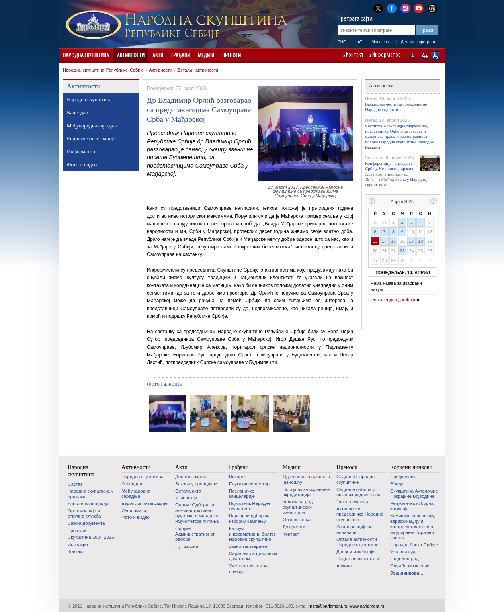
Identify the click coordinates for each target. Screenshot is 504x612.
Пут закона (186, 546)
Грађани (180, 56)
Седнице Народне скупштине (355, 479)
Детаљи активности (198, 70)
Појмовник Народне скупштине (250, 506)
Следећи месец (433, 200)
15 (393, 241)
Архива (344, 565)
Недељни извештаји (357, 558)
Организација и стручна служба (84, 513)
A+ (424, 55)
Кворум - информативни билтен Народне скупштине (253, 534)
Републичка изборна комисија (412, 506)
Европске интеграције (91, 138)
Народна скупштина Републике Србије (103, 70)
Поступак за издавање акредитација (306, 492)
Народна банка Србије (414, 544)
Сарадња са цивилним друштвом (253, 556)
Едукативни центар (249, 483)
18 (420, 241)
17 (411, 241)
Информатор (386, 55)
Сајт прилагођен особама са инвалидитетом (435, 55)
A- (413, 55)
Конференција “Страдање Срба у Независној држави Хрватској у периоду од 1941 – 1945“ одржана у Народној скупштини (396, 174)
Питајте (237, 476)
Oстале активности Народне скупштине (357, 542)
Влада (397, 483)
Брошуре (77, 530)
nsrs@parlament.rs (328, 606)
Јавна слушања (352, 501)
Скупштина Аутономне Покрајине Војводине (414, 494)
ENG (342, 42)
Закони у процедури (196, 483)
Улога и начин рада (88, 503)
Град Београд (404, 558)
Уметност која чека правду (249, 568)
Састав (75, 484)
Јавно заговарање (248, 546)
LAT (359, 42)
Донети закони (190, 476)
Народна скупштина (86, 56)
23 (402, 250)
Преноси (231, 56)
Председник (403, 476)
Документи (294, 526)
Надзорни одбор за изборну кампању (249, 518)
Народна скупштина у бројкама (90, 494)
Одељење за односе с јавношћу (306, 479)
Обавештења (297, 519)
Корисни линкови (411, 467)
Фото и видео (82, 165)
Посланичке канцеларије (242, 494)
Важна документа (86, 523)
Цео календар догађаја (391, 299)
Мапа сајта (381, 42)
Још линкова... (406, 573)
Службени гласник (409, 565)
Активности (131, 56)
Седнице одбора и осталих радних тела (358, 492)
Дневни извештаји (355, 551)
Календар (77, 112)
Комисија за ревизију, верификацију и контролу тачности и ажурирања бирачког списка (412, 526)
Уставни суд (402, 551)
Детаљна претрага (418, 42)
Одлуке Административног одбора (195, 534)
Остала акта (188, 491)
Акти (157, 56)
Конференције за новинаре (354, 529)
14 (384, 241)
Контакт (355, 55)
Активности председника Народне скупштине (359, 514)
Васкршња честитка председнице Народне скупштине (396, 106)
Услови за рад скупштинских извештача (298, 507)
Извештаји (186, 497)
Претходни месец (371, 200)
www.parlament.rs (367, 606)
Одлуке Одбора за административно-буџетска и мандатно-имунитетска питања (198, 513)
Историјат (78, 544)
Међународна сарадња (92, 126)
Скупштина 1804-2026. (91, 537)
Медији (206, 56)
